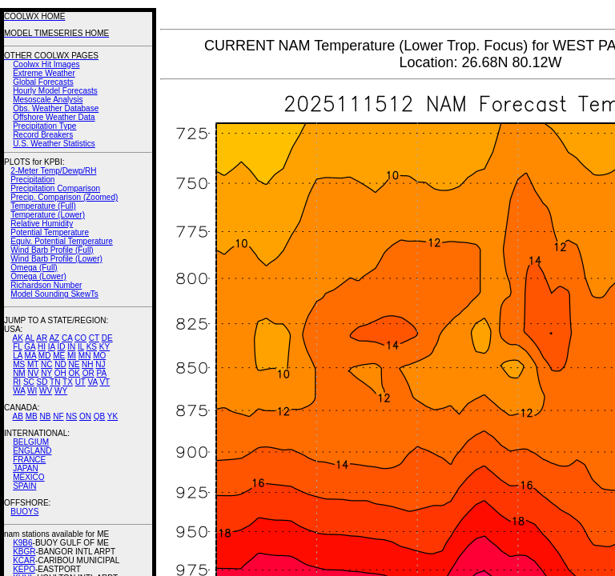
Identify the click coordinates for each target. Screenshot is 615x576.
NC (46, 364)
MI (71, 355)
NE (73, 364)
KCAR (24, 560)
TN (55, 382)
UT (80, 382)
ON (85, 416)
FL (17, 346)
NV (32, 373)
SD (42, 382)
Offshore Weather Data (53, 117)
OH (60, 373)
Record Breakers (43, 134)
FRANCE (29, 459)
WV (45, 390)
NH (87, 364)
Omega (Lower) (38, 276)
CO (80, 338)
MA (30, 355)
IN (71, 346)
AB (18, 416)
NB (44, 416)
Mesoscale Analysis (47, 99)
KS (91, 346)
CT (94, 338)
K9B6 (22, 542)
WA (19, 390)
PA (101, 373)
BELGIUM (31, 442)
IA (51, 346)
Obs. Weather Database (55, 108)
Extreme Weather (44, 73)
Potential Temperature (49, 232)
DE (107, 338)
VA (93, 382)
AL (29, 338)
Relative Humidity (41, 223)
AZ (54, 338)
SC (28, 382)
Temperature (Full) (43, 206)
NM (19, 373)
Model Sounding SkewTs (54, 294)
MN (84, 355)
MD (44, 355)
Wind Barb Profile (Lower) (56, 258)
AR (41, 338)
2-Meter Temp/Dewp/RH (53, 170)
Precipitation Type (44, 126)
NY (46, 373)
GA (29, 346)
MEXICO (28, 477)
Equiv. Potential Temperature (61, 241)
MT (32, 364)
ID (61, 346)
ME (59, 355)
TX (67, 382)
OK (73, 373)
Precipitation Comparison (55, 188)
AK (18, 338)
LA (17, 355)
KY (104, 346)
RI (17, 382)
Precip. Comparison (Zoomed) (64, 197)
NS (71, 416)
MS (19, 364)
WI (32, 390)
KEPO (24, 569)
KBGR (24, 551)
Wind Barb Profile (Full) (51, 250)
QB (99, 416)
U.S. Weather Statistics (54, 143)
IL (81, 346)
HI (42, 346)
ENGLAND (32, 450)
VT (104, 382)
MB (32, 416)
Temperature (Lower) (47, 214)
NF (58, 416)
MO (99, 355)
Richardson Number (46, 285)
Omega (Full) (33, 267)
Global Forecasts (43, 82)
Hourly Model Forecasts (55, 90)
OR (88, 373)
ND (60, 364)
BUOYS (24, 511)
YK (112, 416)
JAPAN (25, 468)
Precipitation (32, 179)
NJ (100, 364)
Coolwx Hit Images (46, 64)
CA (67, 338)
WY (60, 390)
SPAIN (24, 486)
